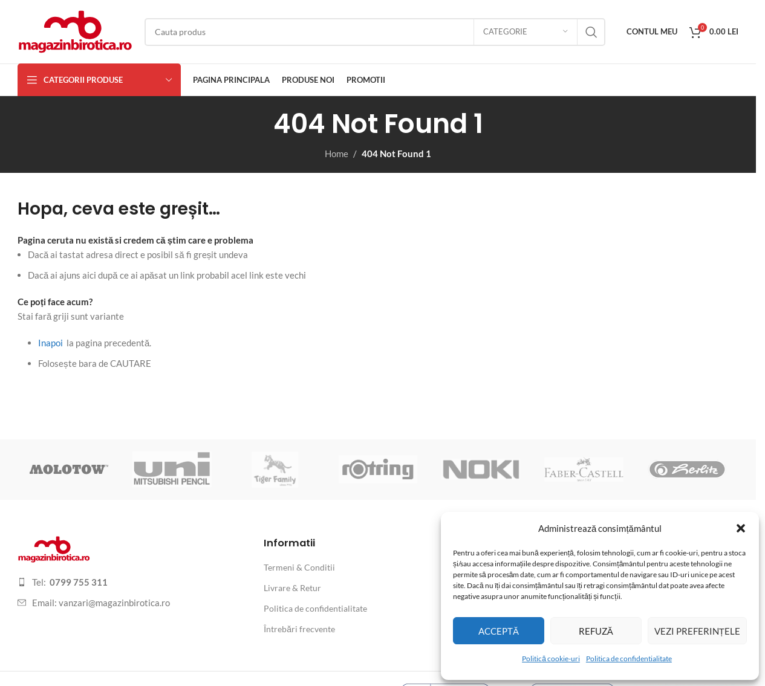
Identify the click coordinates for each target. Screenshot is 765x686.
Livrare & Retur (292, 588)
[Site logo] (75, 30)
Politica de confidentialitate (629, 658)
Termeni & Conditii (299, 567)
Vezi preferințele (697, 631)
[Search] (375, 32)
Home (336, 153)
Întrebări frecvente (299, 629)
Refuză (596, 631)
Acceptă (498, 631)
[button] (741, 528)
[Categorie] (526, 32)
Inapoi (50, 342)
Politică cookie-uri (551, 658)
